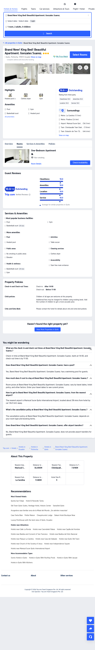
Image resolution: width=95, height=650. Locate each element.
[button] (70, 4)
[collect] (90, 620)
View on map (64, 135)
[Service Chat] (90, 636)
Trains (33, 9)
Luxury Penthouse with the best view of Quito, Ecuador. (32, 520)
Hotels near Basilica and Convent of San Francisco (29, 534)
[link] (65, 4)
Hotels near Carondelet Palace (44, 529)
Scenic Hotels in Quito (19, 558)
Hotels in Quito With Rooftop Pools (42, 558)
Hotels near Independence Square (57, 544)
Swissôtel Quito (58, 506)
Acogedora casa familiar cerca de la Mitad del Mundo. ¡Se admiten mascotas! (39, 510)
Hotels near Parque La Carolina (22, 539)
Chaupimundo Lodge (44, 515)
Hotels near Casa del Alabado (46, 539)
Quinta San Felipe (17, 501)
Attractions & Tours (61, 9)
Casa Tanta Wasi (17, 515)
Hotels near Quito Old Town (69, 539)
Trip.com (6, 448)
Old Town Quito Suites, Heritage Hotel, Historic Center (31, 506)
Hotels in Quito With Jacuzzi (67, 558)
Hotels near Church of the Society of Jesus (26, 544)
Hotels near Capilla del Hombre (68, 529)
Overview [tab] (9, 144)
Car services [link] (44, 9)
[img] (21, 74)
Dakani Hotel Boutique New (64, 515)
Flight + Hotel (79, 9)
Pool (8, 222)
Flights (24, 9)
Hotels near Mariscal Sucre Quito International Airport (30, 548)
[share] (90, 628)
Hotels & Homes (11, 9)
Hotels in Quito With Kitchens (22, 563)
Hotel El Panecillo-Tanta (35, 501)
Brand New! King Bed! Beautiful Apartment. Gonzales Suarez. (25, 51)
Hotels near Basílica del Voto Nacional (63, 534)
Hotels (14, 448)
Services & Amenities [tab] (36, 144)
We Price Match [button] (62, 56)
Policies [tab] (52, 144)
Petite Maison (30, 515)
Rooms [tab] (20, 144)
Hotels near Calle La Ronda (21, 529)
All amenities (9, 117)
